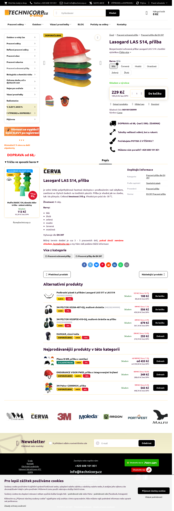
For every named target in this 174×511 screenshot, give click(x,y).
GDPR (30, 472)
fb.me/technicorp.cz (22, 222)
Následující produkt (153, 274)
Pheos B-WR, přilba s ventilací (72, 358)
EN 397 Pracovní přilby (156, 194)
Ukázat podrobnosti (153, 497)
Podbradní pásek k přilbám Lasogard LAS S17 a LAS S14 (86, 292)
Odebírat (146, 443)
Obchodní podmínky (30, 466)
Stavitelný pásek (153, 183)
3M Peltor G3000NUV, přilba (71, 385)
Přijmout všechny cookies (153, 490)
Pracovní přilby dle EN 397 (155, 176)
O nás (30, 460)
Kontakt (30, 463)
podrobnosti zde (75, 494)
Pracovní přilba (152, 188)
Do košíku (154, 93)
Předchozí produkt (57, 274)
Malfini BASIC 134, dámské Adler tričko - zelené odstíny (21, 203)
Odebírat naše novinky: (32, 446)
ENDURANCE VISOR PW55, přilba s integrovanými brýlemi (87, 372)
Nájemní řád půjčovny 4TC (30, 469)
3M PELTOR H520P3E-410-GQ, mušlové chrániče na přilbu (86, 319)
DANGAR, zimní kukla (68, 333)
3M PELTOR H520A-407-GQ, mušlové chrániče (80, 307)
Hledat (112, 12)
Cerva (119, 112)
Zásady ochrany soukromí (15, 506)
